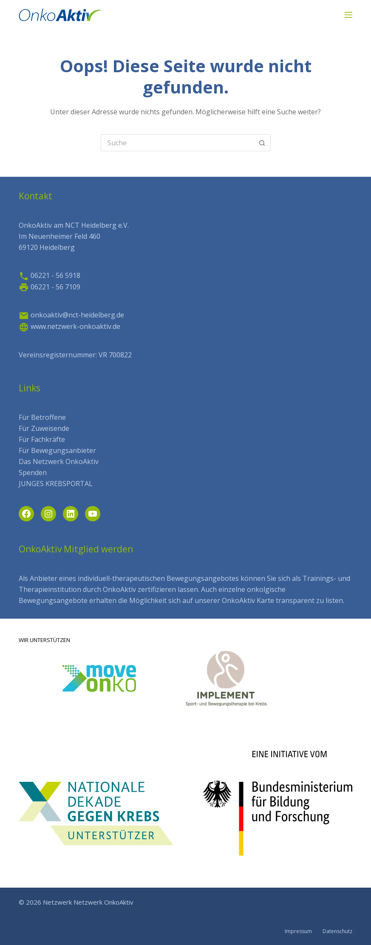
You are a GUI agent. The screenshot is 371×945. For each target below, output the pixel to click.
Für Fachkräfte (42, 439)
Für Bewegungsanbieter (57, 450)
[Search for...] (177, 142)
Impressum (298, 931)
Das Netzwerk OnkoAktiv (59, 461)
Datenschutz (337, 931)
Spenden (33, 472)
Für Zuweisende (44, 428)
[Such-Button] (262, 142)
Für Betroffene (42, 417)
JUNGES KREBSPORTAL (56, 483)
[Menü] (348, 15)
